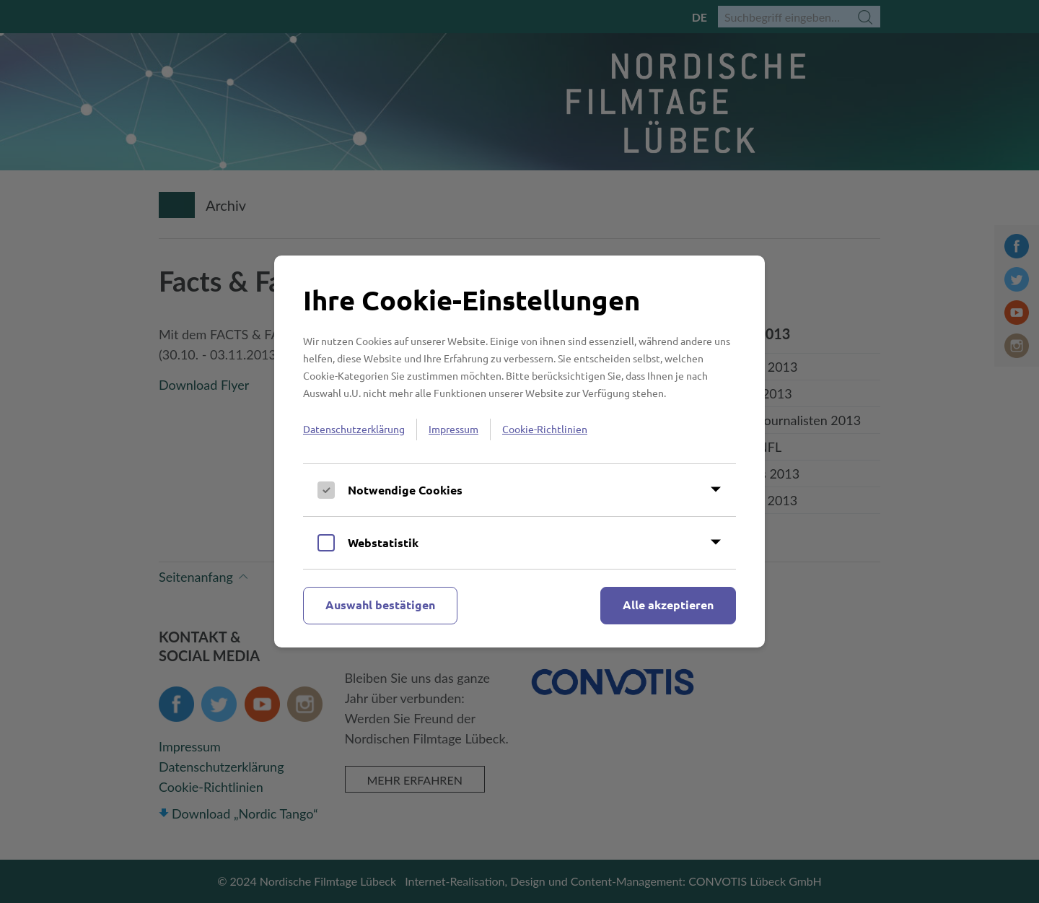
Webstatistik (383, 542)
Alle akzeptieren (668, 604)
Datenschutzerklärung (354, 428)
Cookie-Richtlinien (544, 428)
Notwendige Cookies (405, 489)
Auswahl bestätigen (380, 604)
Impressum (453, 428)
